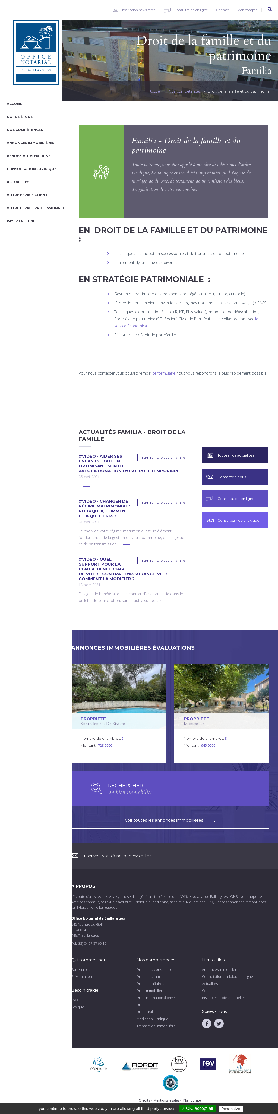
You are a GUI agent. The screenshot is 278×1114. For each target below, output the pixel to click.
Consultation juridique (31, 169)
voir (118, 713)
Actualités (18, 182)
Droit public (146, 1005)
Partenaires (80, 969)
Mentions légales (166, 1100)
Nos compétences (25, 130)
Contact (222, 10)
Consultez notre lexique (238, 520)
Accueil (14, 104)
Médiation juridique (152, 1019)
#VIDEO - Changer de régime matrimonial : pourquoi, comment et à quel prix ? (104, 508)
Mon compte (247, 10)
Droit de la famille (151, 976)
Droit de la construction (156, 969)
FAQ (74, 1000)
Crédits (144, 1100)
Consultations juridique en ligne (227, 976)
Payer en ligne (21, 221)
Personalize (231, 1109)
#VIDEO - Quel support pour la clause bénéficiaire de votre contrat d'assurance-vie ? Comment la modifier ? (123, 569)
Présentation (81, 976)
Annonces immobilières (30, 143)
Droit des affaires (150, 983)
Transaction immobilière (156, 1026)
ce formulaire (163, 373)
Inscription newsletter (138, 10)
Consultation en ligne (191, 10)
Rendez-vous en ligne (28, 156)
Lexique (77, 1007)
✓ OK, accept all (197, 1108)
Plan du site (192, 1100)
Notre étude (20, 117)
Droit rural (145, 1012)
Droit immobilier (149, 990)
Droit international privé (156, 997)
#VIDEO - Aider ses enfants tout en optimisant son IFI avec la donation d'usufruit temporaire (129, 463)
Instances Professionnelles (223, 997)
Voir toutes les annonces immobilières (170, 820)
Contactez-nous (231, 477)
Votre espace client (27, 195)
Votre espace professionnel (36, 208)
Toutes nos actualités (235, 455)
